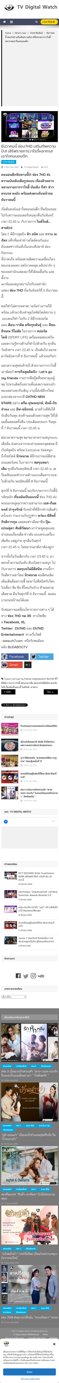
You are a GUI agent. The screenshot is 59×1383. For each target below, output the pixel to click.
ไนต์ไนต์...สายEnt (30, 687)
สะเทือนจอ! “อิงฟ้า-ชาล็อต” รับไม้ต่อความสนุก (28, 1196)
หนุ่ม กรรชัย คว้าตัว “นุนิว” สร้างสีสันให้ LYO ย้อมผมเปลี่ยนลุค (38, 908)
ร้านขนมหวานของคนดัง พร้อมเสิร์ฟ (38, 726)
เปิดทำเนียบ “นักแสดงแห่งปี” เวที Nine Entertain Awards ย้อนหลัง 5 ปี (38, 893)
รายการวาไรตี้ (13, 683)
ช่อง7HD (50, 678)
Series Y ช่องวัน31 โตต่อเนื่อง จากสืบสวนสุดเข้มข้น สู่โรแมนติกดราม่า (36, 939)
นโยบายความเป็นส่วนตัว (30, 1379)
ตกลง (29, 1371)
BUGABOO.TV (18, 647)
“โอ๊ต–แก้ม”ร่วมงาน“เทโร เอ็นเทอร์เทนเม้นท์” (52, 692)
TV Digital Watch (31, 167)
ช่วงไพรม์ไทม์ (21, 1066)
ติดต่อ (45, 1334)
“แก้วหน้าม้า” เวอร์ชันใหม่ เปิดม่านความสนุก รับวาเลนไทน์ (29, 1256)
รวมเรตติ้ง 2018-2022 (36, 1338)
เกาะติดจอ (7, 1312)
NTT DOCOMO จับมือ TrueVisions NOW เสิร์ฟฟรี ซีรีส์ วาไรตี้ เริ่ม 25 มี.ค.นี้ (36, 876)
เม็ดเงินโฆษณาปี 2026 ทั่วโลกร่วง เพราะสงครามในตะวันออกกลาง (37, 743)
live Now (49, 21)
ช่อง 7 (18, 1125)
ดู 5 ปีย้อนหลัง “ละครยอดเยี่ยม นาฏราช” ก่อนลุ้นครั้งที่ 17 (38, 759)
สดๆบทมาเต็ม (26, 683)
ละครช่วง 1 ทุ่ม (44, 1125)
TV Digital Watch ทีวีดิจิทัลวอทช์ (26, 1334)
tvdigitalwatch (39, 678)
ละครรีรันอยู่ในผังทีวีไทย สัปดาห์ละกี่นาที (38, 775)
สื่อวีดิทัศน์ (53, 1338)
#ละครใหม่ (7, 1066)
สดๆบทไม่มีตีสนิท (42, 683)
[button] (54, 1344)
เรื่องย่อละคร (46, 1066)
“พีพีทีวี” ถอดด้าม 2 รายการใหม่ (10, 692)
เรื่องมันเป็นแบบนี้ (13, 687)
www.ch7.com (13, 641)
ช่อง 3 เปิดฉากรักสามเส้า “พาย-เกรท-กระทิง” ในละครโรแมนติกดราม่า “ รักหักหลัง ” (39, 793)
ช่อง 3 (33, 1066)
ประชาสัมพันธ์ (8, 162)
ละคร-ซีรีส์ (30, 1125)
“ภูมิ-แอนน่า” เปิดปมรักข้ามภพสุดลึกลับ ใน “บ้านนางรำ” (28, 1137)
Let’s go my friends (21, 678)
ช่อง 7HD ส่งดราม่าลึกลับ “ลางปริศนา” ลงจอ (29, 1318)
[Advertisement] (29, 74)
